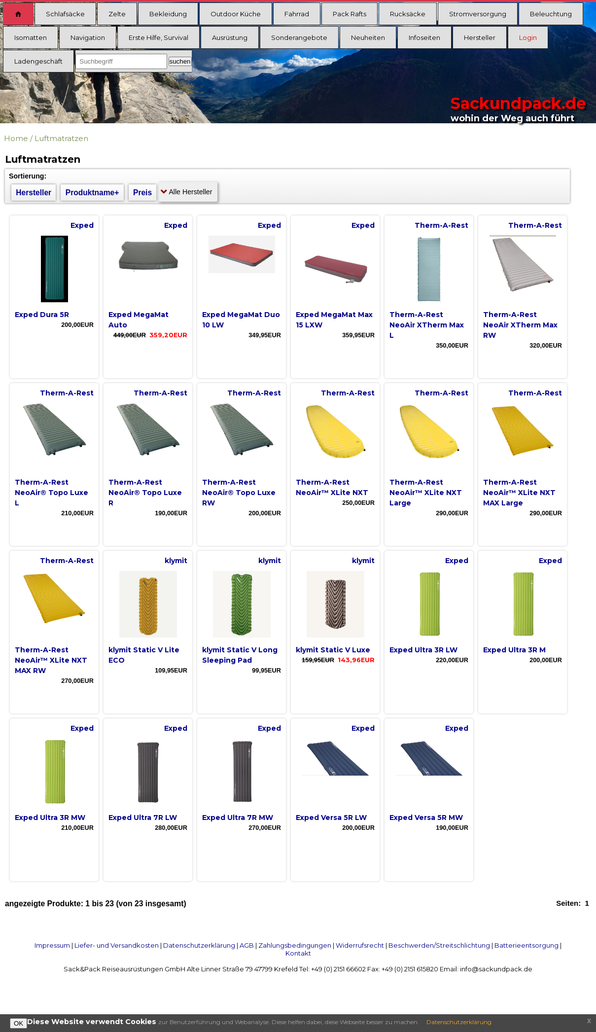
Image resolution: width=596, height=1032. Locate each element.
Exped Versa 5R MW (426, 817)
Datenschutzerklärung (199, 945)
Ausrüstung (229, 37)
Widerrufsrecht (360, 945)
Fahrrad (296, 14)
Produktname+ (92, 192)
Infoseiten (424, 37)
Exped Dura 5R (42, 314)
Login (528, 37)
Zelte (117, 14)
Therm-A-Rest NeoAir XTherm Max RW (520, 325)
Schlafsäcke (65, 14)
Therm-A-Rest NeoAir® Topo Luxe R (145, 492)
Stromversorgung (477, 14)
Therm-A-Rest (441, 225)
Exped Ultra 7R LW (142, 817)
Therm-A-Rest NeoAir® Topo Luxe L (51, 492)
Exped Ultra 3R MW (50, 817)
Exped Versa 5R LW (331, 817)
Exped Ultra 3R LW (423, 649)
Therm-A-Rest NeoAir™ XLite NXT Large (425, 492)
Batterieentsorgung (526, 945)
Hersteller (479, 37)
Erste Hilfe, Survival (158, 37)
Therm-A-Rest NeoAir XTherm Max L (426, 325)
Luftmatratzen (61, 138)
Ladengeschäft (38, 61)
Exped (82, 225)
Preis (142, 192)
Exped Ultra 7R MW (237, 817)
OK (18, 1023)
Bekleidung (168, 14)
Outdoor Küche (235, 14)
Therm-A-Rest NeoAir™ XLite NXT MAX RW (51, 660)
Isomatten (30, 37)
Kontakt (298, 953)
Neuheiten (368, 37)
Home (16, 138)
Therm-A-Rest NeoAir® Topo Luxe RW (239, 492)
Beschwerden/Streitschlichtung (439, 945)
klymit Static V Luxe (333, 649)
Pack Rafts (349, 14)
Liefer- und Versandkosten (116, 945)
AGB (247, 945)
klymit (176, 560)
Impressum (52, 945)
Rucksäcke (407, 14)
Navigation (87, 37)
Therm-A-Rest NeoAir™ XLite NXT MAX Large (519, 492)
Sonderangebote (299, 37)
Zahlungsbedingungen (294, 945)
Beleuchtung (551, 14)
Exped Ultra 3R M (514, 649)
